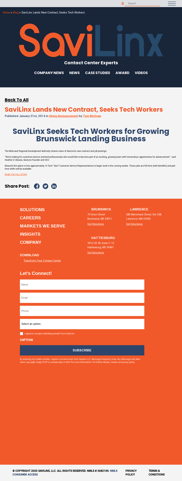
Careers (30, 218)
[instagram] (159, 382)
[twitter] (159, 322)
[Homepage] (10, 3)
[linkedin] (159, 292)
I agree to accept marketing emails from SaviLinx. (50, 333)
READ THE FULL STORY (16, 174)
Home (6, 12)
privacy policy (128, 362)
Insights (30, 234)
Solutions (32, 210)
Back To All (17, 100)
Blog (16, 12)
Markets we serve (42, 226)
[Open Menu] (172, 3)
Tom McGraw (92, 116)
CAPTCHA (26, 340)
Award (122, 72)
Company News (49, 72)
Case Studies (97, 72)
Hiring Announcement (63, 116)
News (74, 72)
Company (30, 242)
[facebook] (159, 352)
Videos (141, 72)
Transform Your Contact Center (42, 260)
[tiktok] (159, 413)
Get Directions (95, 224)
